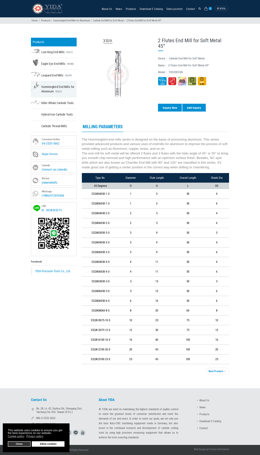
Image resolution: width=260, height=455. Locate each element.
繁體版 (221, 8)
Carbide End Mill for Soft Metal (108, 20)
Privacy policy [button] (34, 436)
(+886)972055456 (53, 195)
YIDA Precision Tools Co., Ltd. (53, 271)
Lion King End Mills (57, 52)
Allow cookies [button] (48, 443)
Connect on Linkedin (54, 169)
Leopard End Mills (56, 75)
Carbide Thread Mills (54, 126)
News (119, 9)
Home (35, 20)
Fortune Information (219, 449)
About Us (107, 9)
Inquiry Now (170, 107)
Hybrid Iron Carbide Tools (57, 114)
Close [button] (19, 443)
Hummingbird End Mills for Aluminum (71, 20)
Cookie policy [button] (16, 436)
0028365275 (54, 210)
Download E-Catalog (151, 9)
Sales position (174, 9)
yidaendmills (49, 182)
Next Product (217, 371)
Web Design (200, 449)
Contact (190, 9)
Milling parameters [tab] (103, 126)
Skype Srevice (50, 154)
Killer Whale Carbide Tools (57, 103)
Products (131, 9)
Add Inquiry (194, 107)
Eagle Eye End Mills (57, 63)
